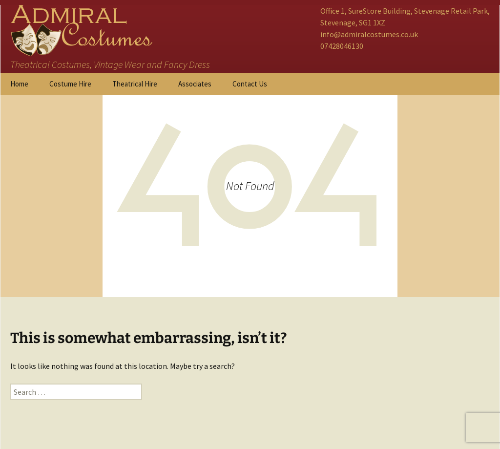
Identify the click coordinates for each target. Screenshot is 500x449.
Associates (194, 83)
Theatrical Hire (134, 83)
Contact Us (249, 83)
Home (19, 83)
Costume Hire (70, 83)
